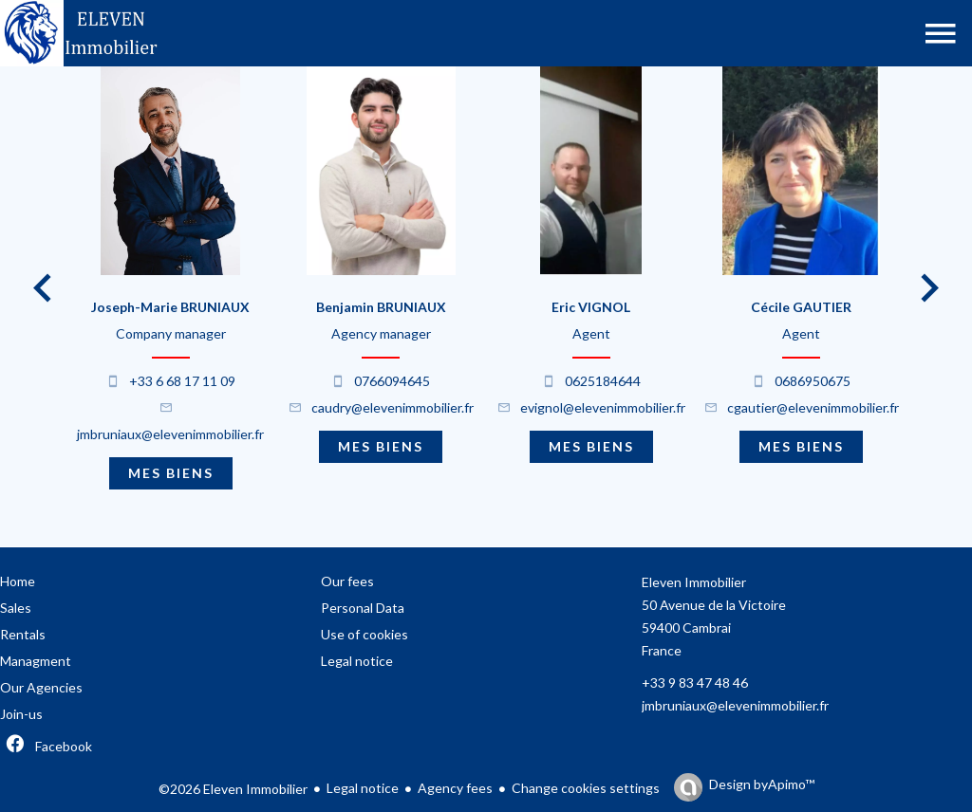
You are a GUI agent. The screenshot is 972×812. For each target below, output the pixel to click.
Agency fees (455, 788)
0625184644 (603, 381)
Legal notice (363, 788)
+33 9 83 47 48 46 (695, 682)
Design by (761, 784)
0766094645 (392, 381)
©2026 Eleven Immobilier (233, 789)
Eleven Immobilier (694, 582)
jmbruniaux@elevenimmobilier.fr (170, 434)
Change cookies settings (586, 788)
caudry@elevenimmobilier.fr (392, 407)
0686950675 (812, 381)
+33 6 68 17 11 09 (182, 381)
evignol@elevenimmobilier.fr (602, 407)
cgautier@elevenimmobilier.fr (813, 407)
